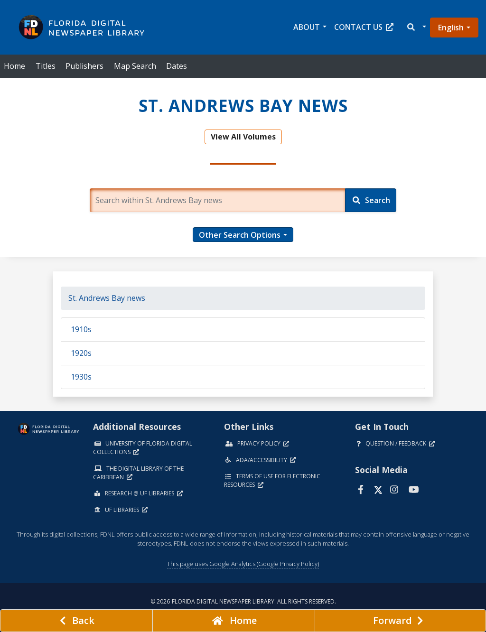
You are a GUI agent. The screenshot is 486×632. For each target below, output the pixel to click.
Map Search (135, 66)
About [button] (306, 27)
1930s (81, 377)
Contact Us (363, 27)
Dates (176, 66)
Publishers (84, 66)
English (451, 27)
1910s (81, 329)
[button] (416, 27)
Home (14, 66)
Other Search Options (239, 235)
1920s (81, 353)
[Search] (370, 200)
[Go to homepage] (233, 620)
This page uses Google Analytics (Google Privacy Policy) (243, 563)
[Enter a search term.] (217, 200)
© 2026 (243, 601)
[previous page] (76, 620)
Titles (46, 66)
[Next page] (400, 620)
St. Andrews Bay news (106, 298)
